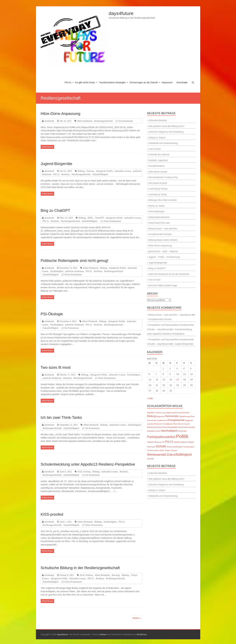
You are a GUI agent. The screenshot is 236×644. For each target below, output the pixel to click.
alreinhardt (49, 121)
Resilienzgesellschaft (103, 121)
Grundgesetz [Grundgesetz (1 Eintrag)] (168, 424)
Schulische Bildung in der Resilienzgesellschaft (80, 568)
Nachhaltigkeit (56, 271)
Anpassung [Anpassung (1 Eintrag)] (170, 413)
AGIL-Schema (83, 471)
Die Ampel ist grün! (158, 183)
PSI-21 (68, 82)
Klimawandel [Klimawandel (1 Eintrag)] (172, 427)
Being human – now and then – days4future (170, 315)
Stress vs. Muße (157, 205)
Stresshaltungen (157, 211)
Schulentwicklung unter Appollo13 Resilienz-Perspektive (88, 464)
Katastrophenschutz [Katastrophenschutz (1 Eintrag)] (154, 427)
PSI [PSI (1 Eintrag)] (162, 442)
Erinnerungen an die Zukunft (144, 82)
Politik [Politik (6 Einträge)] (182, 436)
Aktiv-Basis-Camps (158, 171)
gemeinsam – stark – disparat (163, 251)
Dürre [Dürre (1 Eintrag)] (192, 416)
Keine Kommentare (112, 221)
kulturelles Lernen (123, 171)
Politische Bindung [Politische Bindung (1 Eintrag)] (154, 442)
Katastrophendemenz (159, 217)
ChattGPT (99, 218)
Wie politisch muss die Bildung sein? (166, 126)
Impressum (167, 82)
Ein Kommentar (126, 121)
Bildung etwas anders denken (163, 240)
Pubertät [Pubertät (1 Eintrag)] (176, 442)
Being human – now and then (163, 228)
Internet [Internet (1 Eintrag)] (180, 424)
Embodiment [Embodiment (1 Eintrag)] (152, 420)
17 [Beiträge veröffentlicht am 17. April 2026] (177, 379)
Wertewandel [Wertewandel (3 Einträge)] (156, 454)
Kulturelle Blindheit (158, 120)
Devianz (90, 171)
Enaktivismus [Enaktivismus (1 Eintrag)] (162, 420)
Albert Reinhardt (84, 121)
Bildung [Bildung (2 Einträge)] (151, 416)
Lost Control (154, 149)
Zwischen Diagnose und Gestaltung (166, 132)
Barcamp (116, 575)
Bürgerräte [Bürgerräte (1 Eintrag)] (160, 416)
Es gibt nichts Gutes (85, 82)
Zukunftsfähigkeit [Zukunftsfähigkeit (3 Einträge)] (179, 454)
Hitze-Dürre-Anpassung (60, 113)
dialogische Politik (104, 171)
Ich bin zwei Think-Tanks (61, 417)
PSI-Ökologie (52, 314)
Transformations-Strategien (112, 82)
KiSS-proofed (52, 514)
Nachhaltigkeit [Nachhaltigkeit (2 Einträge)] (169, 430)
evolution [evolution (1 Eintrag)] (150, 424)
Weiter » (137, 618)
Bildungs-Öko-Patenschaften (163, 200)
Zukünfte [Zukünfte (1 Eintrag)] (150, 459)
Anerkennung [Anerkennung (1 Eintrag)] (160, 413)
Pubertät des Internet (159, 154)
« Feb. (150, 398)
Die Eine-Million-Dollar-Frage (163, 285)
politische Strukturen (74, 271)
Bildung (81, 171)
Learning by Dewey (158, 188)
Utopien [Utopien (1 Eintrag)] (167, 450)
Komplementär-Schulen (160, 234)
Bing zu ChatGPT (55, 210)
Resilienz (65, 174)
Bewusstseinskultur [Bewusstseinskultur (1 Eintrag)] (182, 413)
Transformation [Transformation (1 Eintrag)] (188, 447)
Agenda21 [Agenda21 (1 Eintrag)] (151, 413)
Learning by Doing (158, 194)
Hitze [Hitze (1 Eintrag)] (175, 424)
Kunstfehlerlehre (157, 166)
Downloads (181, 82)
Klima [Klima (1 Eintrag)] (165, 427)
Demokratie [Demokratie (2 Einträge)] (172, 416)
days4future (121, 13)
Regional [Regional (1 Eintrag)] (184, 442)
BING (90, 218)
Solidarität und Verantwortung (163, 143)
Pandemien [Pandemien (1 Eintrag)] (182, 431)
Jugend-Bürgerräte (56, 164)
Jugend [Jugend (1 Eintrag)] (187, 424)
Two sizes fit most (56, 367)
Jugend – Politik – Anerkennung (164, 257)
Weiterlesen (47, 147)
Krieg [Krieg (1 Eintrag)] (180, 427)
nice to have (155, 279)
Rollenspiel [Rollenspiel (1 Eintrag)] (151, 447)
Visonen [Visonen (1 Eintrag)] (174, 450)
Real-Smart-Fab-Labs (159, 223)
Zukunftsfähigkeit (100, 174)
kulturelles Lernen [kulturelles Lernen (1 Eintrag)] (153, 431)
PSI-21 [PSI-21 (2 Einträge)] (169, 441)
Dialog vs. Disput (157, 137)
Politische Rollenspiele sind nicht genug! (74, 260)
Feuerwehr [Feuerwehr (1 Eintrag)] (158, 424)
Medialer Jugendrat (158, 160)
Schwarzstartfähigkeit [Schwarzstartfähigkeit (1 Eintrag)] (175, 447)
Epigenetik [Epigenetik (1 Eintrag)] (189, 420)
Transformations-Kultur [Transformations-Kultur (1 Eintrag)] (155, 450)
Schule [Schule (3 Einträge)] (161, 446)
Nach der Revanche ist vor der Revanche (169, 274)
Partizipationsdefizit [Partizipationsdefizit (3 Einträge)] (161, 437)
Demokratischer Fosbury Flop (163, 177)
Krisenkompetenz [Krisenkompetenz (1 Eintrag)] (188, 427)
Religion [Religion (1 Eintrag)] (191, 442)
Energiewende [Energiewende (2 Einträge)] (176, 420)
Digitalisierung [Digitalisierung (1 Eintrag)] (184, 416)
